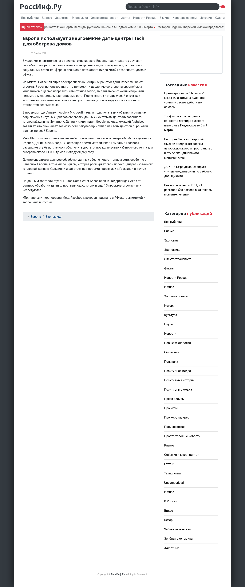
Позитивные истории (179, 380)
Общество (171, 352)
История (206, 18)
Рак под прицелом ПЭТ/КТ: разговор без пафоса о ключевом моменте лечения (188, 189)
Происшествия (175, 427)
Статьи (169, 464)
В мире (165, 18)
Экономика (80, 18)
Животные (172, 548)
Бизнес (47, 18)
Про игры (171, 408)
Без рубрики (30, 18)
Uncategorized (174, 483)
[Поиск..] (172, 6)
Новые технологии (177, 343)
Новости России (144, 18)
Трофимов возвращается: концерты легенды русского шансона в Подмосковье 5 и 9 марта (92, 27)
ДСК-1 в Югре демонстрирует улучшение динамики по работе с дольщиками (188, 171)
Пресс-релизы (174, 399)
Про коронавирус (176, 417)
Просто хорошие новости (182, 436)
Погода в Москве (191, 54)
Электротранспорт (104, 18)
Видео (168, 510)
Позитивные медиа (178, 389)
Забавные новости (177, 529)
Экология (62, 18)
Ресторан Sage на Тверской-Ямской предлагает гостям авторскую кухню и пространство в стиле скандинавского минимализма (188, 148)
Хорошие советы (184, 18)
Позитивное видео (177, 371)
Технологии (172, 473)
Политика (171, 361)
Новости (170, 333)
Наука (168, 324)
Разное (169, 445)
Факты (125, 18)
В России (170, 501)
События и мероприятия (181, 455)
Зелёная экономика (178, 538)
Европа (36, 216)
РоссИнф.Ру (40, 6)
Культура (221, 18)
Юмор (168, 520)
